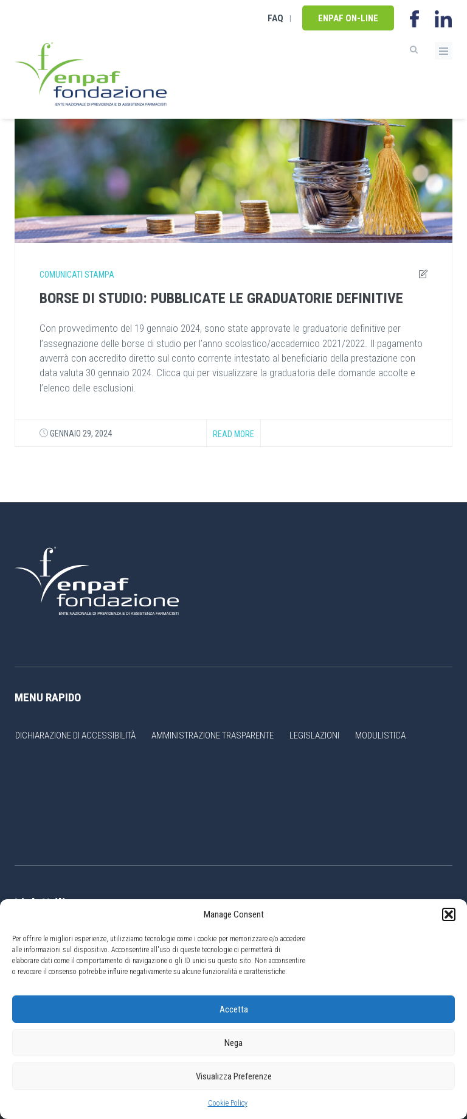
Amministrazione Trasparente (212, 735)
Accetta (234, 1009)
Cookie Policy (227, 1103)
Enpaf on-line (348, 18)
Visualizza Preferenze (234, 1076)
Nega (233, 1042)
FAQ (275, 18)
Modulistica (380, 735)
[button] (449, 914)
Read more (233, 434)
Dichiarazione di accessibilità (75, 735)
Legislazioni (314, 735)
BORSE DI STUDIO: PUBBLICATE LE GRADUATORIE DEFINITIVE (221, 298)
